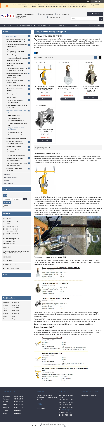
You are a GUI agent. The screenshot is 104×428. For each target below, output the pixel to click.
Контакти (77, 25)
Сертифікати (8, 183)
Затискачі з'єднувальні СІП (16, 121)
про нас (62, 25)
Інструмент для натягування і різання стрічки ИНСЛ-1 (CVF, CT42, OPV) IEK (45, 88)
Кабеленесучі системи (14, 146)
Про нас (7, 174)
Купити (46, 99)
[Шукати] (101, 19)
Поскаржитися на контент (47, 426)
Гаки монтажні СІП (14, 118)
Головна (7, 25)
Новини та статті (93, 25)
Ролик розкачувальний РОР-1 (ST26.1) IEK (91, 87)
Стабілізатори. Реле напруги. (16, 85)
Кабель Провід (11, 55)
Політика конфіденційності (64, 426)
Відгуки (6, 180)
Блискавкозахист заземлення (16, 138)
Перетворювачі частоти (14, 94)
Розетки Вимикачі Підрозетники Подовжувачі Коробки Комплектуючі (17, 75)
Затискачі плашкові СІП (15, 132)
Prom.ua (62, 424)
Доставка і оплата (44, 25)
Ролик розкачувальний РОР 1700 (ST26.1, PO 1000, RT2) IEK (68, 88)
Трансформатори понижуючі (16, 155)
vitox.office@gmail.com (12, 239)
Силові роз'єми (12, 97)
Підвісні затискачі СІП (15, 135)
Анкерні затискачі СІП (15, 115)
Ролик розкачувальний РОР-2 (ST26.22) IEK (45, 130)
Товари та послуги (24, 25)
